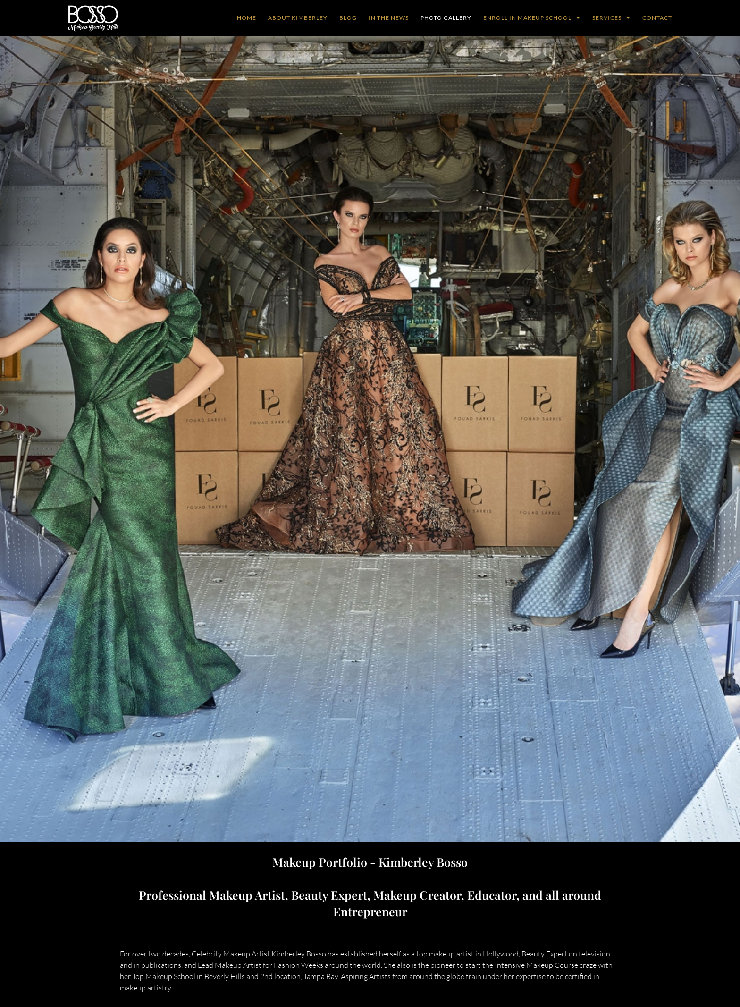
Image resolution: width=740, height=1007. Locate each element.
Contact (657, 17)
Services (611, 18)
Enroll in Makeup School (531, 18)
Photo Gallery (445, 17)
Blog (348, 17)
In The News (389, 17)
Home (246, 17)
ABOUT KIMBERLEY (298, 17)
